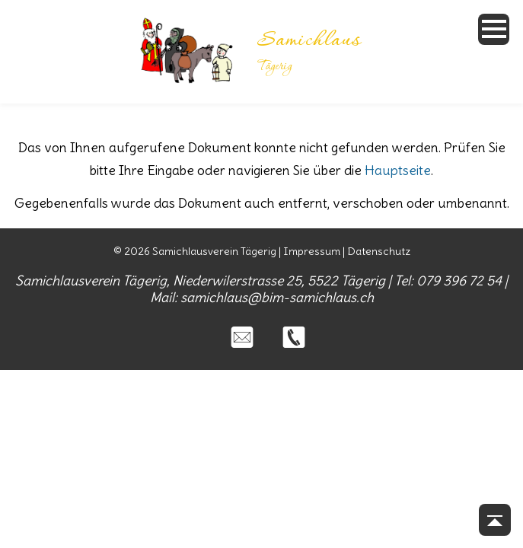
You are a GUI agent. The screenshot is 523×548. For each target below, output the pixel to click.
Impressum (311, 251)
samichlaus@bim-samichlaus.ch (277, 297)
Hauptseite (398, 170)
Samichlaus (309, 41)
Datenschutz (378, 251)
